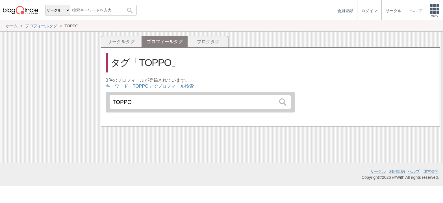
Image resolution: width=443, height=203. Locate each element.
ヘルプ (414, 171)
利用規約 (397, 171)
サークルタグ (121, 41)
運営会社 (431, 171)
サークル (378, 171)
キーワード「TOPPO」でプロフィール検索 (150, 86)
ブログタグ (208, 41)
